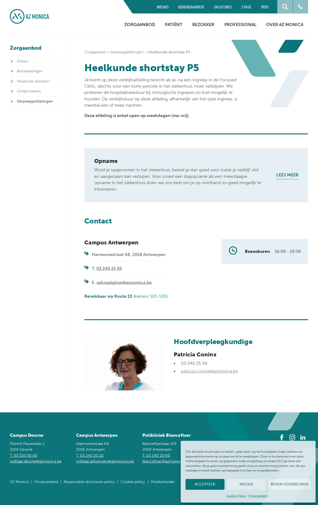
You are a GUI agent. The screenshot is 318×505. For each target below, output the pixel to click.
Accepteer (205, 484)
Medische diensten (33, 81)
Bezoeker (203, 24)
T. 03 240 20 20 (90, 455)
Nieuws (163, 7)
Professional (240, 24)
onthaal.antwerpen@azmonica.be (105, 461)
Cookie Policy (236, 496)
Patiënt (173, 24)
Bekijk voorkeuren (289, 484)
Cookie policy (133, 481)
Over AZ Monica (284, 24)
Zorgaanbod (139, 24)
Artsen (22, 61)
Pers (265, 7)
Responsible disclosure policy (89, 481)
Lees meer (287, 175)
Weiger (246, 484)
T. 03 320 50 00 (23, 455)
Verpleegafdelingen (127, 52)
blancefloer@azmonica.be (165, 461)
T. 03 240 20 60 (156, 455)
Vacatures (223, 7)
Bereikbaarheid (191, 7)
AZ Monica (19, 481)
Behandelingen (30, 71)
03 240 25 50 (109, 268)
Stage (246, 7)
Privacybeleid (258, 496)
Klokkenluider (163, 481)
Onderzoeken (29, 91)
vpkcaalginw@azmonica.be (124, 282)
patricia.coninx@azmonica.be (209, 371)
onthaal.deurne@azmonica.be (35, 461)
